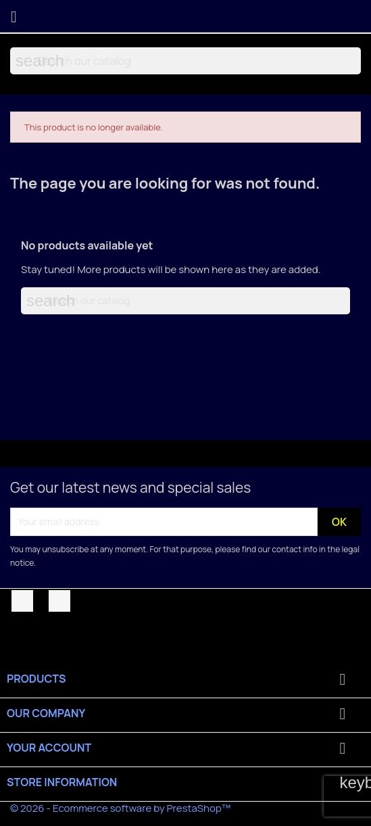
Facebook (22, 601)
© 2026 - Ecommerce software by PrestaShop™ (120, 808)
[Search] (185, 60)
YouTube (59, 601)
